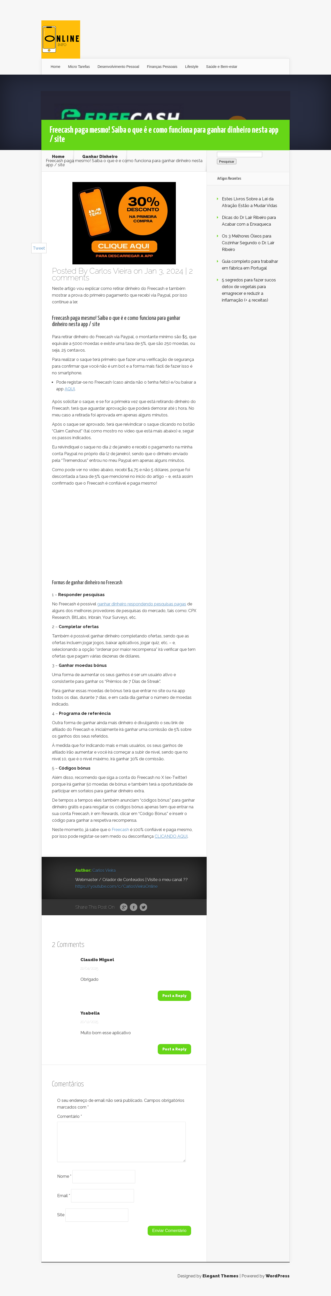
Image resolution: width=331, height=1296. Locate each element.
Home (55, 67)
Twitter (143, 907)
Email (63, 1201)
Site (60, 1221)
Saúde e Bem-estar (221, 67)
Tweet (39, 248)
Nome (64, 1182)
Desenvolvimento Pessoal (118, 67)
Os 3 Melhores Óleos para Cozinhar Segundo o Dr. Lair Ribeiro (248, 243)
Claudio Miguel (97, 960)
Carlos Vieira (110, 270)
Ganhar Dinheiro (100, 157)
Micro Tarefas (79, 67)
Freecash (120, 829)
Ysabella (90, 1013)
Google (124, 907)
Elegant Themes (220, 1282)
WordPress (278, 1282)
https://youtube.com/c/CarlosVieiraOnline (116, 886)
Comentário (69, 1116)
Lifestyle (191, 67)
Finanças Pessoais (162, 67)
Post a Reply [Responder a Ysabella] (174, 1049)
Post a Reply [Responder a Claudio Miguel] (174, 996)
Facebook (134, 907)
